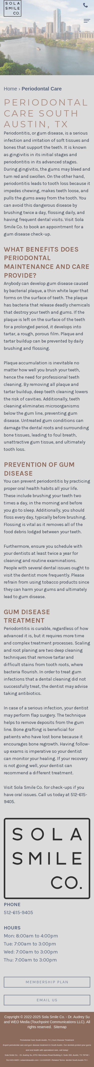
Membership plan (47, 985)
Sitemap (60, 1027)
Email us (47, 1003)
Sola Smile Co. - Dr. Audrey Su (65, 1017)
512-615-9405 (18, 912)
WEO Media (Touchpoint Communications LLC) (47, 1022)
